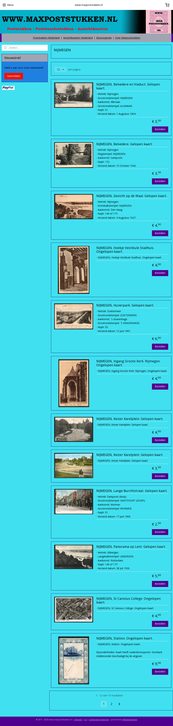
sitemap (78, 719)
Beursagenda (104, 37)
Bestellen (160, 129)
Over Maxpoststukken (127, 37)
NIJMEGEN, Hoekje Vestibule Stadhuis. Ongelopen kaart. (125, 250)
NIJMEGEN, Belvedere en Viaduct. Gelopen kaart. (128, 86)
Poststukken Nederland (46, 37)
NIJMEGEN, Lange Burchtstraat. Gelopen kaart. (132, 491)
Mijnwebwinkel (130, 719)
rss (85, 719)
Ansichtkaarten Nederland (78, 37)
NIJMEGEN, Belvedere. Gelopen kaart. (124, 144)
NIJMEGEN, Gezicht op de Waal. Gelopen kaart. (131, 196)
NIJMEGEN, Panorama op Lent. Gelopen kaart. (131, 547)
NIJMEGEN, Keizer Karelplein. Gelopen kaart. (129, 419)
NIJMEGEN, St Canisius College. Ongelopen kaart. (128, 601)
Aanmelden (13, 76)
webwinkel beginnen (99, 719)
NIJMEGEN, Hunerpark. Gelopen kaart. (125, 305)
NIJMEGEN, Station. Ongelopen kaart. (124, 638)
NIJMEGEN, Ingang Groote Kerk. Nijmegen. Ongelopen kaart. (128, 363)
